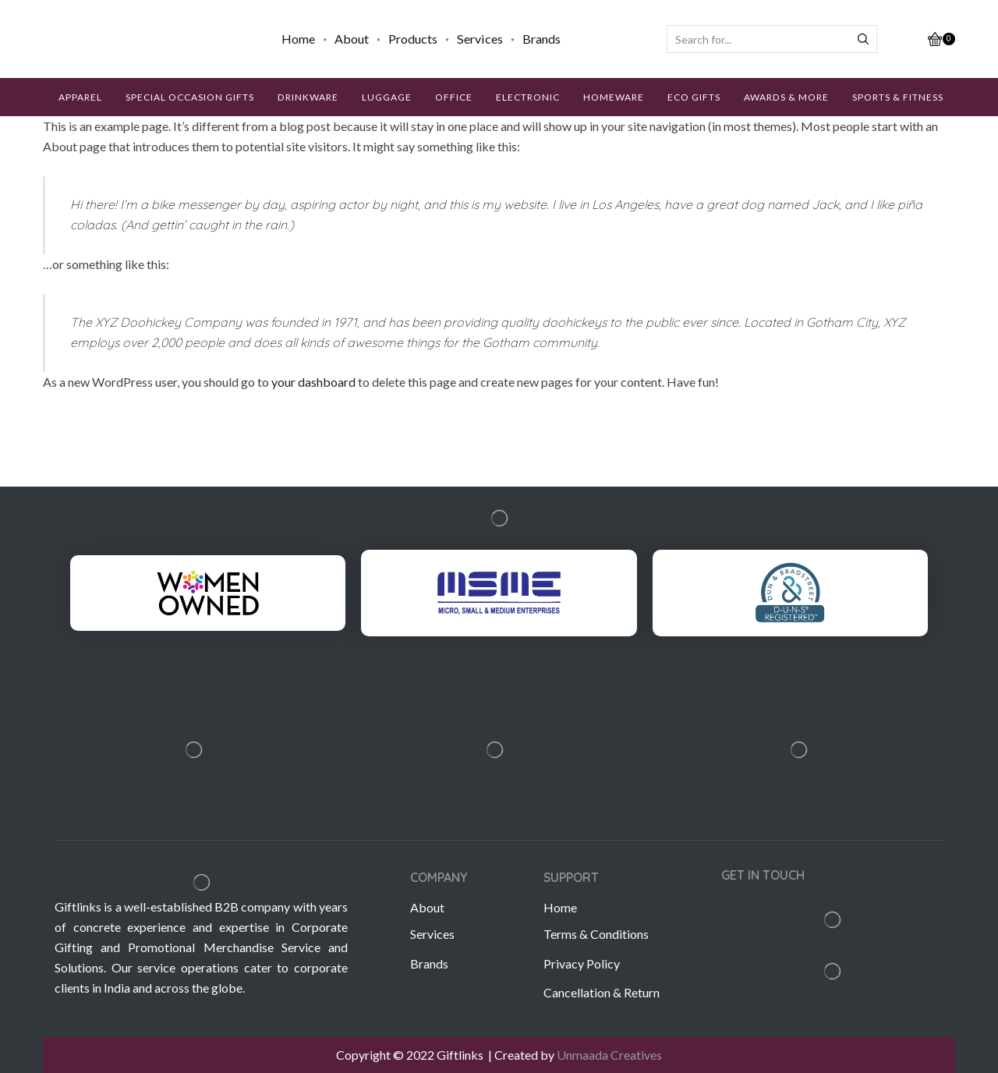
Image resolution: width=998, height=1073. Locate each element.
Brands (541, 38)
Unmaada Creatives (609, 1054)
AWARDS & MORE (786, 97)
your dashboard (313, 381)
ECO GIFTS (693, 97)
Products (412, 38)
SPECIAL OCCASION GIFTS (190, 97)
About (351, 38)
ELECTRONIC (528, 97)
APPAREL (80, 97)
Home (298, 38)
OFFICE (453, 97)
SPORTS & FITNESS (897, 97)
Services (480, 38)
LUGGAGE (387, 97)
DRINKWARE (308, 97)
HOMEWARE (613, 97)
